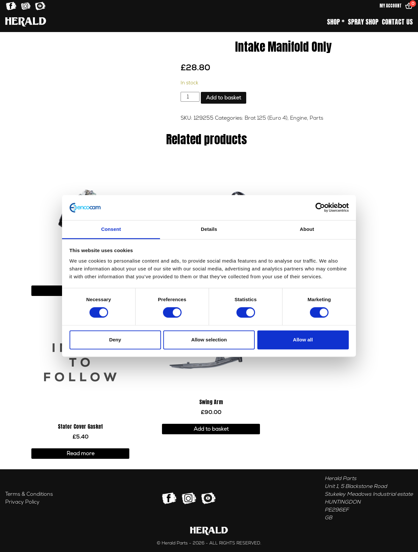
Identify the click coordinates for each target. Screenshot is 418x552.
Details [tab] (209, 229)
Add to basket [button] (211, 429)
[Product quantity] (190, 97)
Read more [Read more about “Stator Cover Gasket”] (80, 453)
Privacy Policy (22, 502)
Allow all (303, 339)
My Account (390, 6)
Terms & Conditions (29, 494)
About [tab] (307, 229)
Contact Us (397, 22)
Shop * (336, 22)
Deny (115, 339)
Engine (298, 118)
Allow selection (209, 339)
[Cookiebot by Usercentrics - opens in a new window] (320, 208)
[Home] (25, 21)
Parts (316, 118)
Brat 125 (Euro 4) (266, 118)
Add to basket (223, 98)
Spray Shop (363, 22)
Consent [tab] (111, 229)
